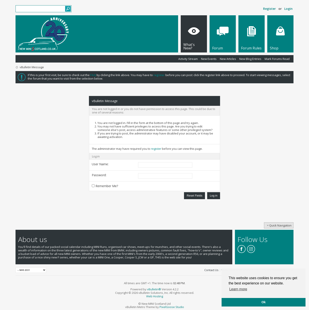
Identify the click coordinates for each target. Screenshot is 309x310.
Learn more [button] (238, 289)
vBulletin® (154, 289)
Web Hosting (154, 296)
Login (288, 9)
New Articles (228, 59)
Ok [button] (263, 302)
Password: (99, 175)
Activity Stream (188, 59)
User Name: (100, 164)
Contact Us (211, 270)
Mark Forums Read (277, 59)
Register (269, 9)
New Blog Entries (250, 59)
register (156, 149)
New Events (209, 59)
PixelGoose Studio (172, 307)
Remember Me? (105, 186)
